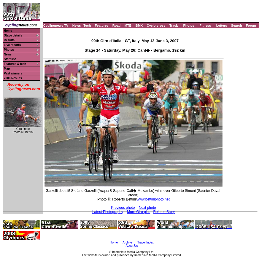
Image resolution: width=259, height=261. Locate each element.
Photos (188, 25)
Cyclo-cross (156, 25)
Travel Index (145, 242)
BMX (139, 25)
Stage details (13, 35)
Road (116, 25)
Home (8, 30)
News (76, 25)
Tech (87, 25)
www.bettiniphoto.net (153, 199)
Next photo (147, 208)
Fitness (205, 25)
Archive (127, 242)
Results (9, 40)
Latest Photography (107, 212)
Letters (221, 25)
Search (236, 25)
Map (7, 68)
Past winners (13, 73)
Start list (10, 59)
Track (173, 25)
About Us (131, 245)
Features (102, 25)
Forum (251, 25)
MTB (128, 25)
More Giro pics (138, 212)
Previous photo (123, 208)
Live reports (12, 45)
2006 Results (13, 78)
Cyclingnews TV (55, 25)
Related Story (164, 212)
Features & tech (15, 64)
